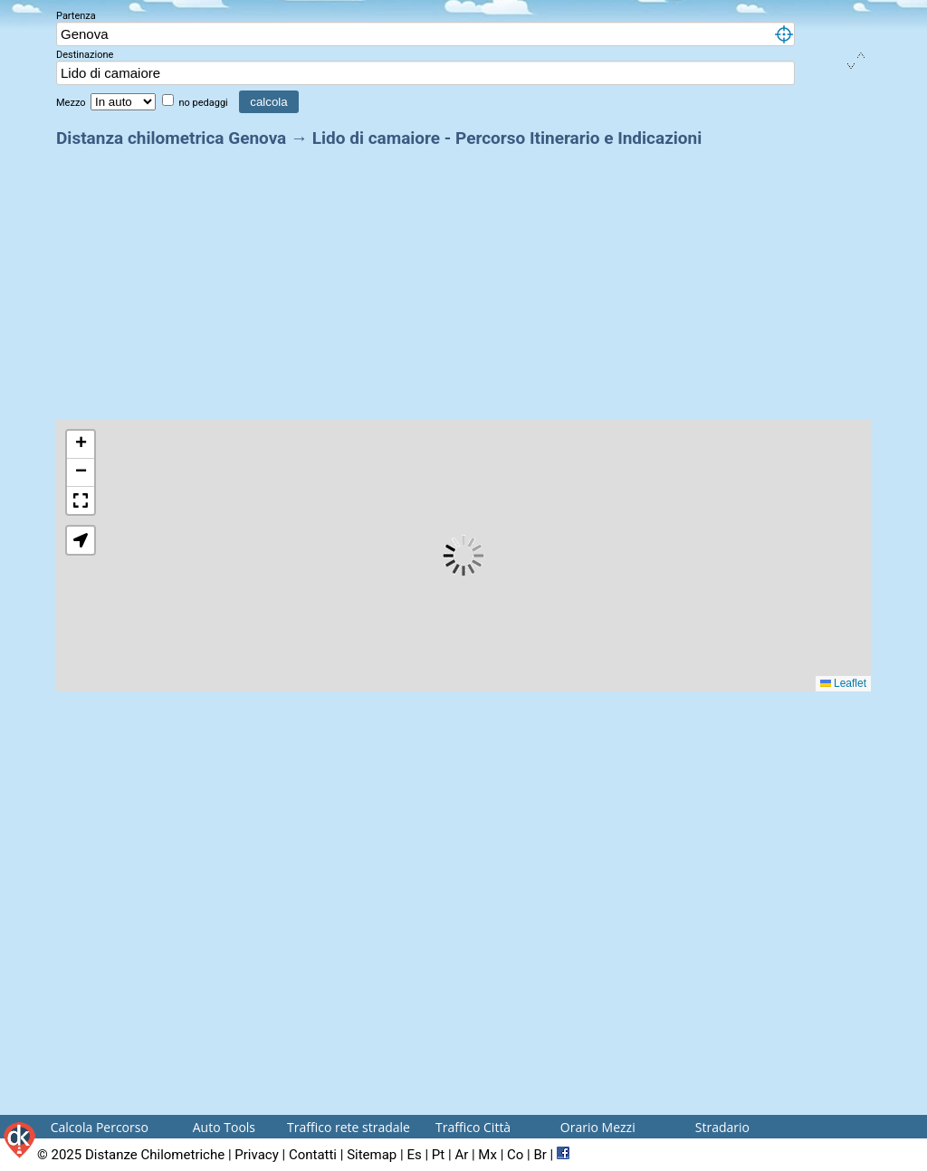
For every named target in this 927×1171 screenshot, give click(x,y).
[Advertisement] (463, 278)
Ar (461, 1155)
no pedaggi (204, 103)
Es (413, 1155)
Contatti (313, 1155)
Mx (487, 1155)
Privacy (256, 1155)
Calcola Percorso (99, 1127)
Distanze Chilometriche (155, 1155)
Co (515, 1155)
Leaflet (843, 683)
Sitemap (372, 1155)
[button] (80, 445)
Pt (438, 1155)
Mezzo (72, 103)
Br (539, 1155)
